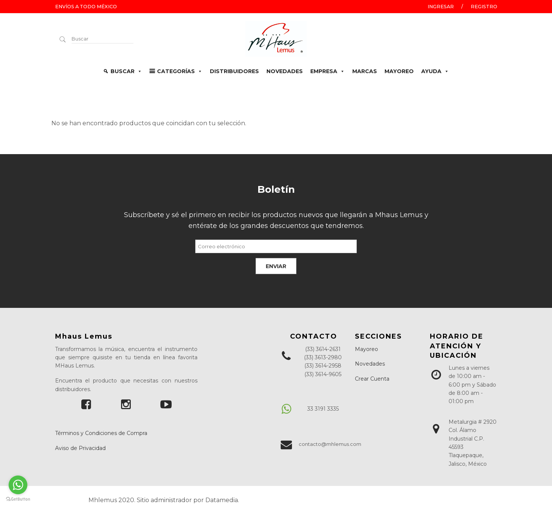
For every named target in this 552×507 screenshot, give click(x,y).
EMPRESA (327, 71)
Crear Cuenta (372, 378)
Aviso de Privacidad (80, 448)
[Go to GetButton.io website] (18, 499)
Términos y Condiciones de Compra (101, 433)
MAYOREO (399, 71)
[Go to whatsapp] (18, 485)
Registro (484, 6)
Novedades (370, 363)
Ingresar (441, 6)
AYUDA (435, 71)
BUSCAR (126, 71)
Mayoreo (366, 349)
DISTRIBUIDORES (234, 71)
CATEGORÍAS (179, 71)
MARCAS (364, 71)
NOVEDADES (284, 71)
